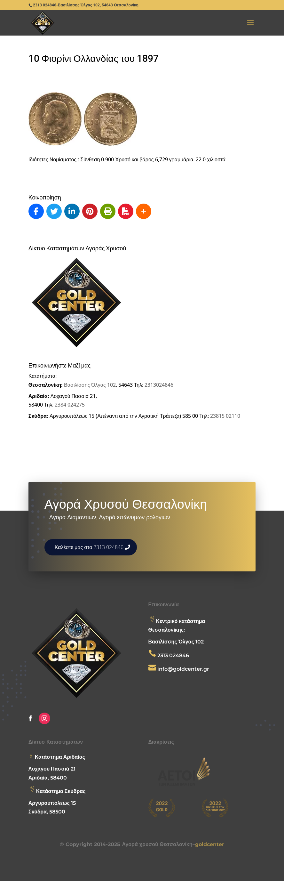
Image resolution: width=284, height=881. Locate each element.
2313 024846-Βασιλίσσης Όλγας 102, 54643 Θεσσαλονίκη (85, 5)
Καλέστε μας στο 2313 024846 (89, 547)
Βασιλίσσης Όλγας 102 (90, 384)
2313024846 (159, 384)
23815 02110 (225, 415)
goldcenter (209, 844)
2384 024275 (70, 404)
